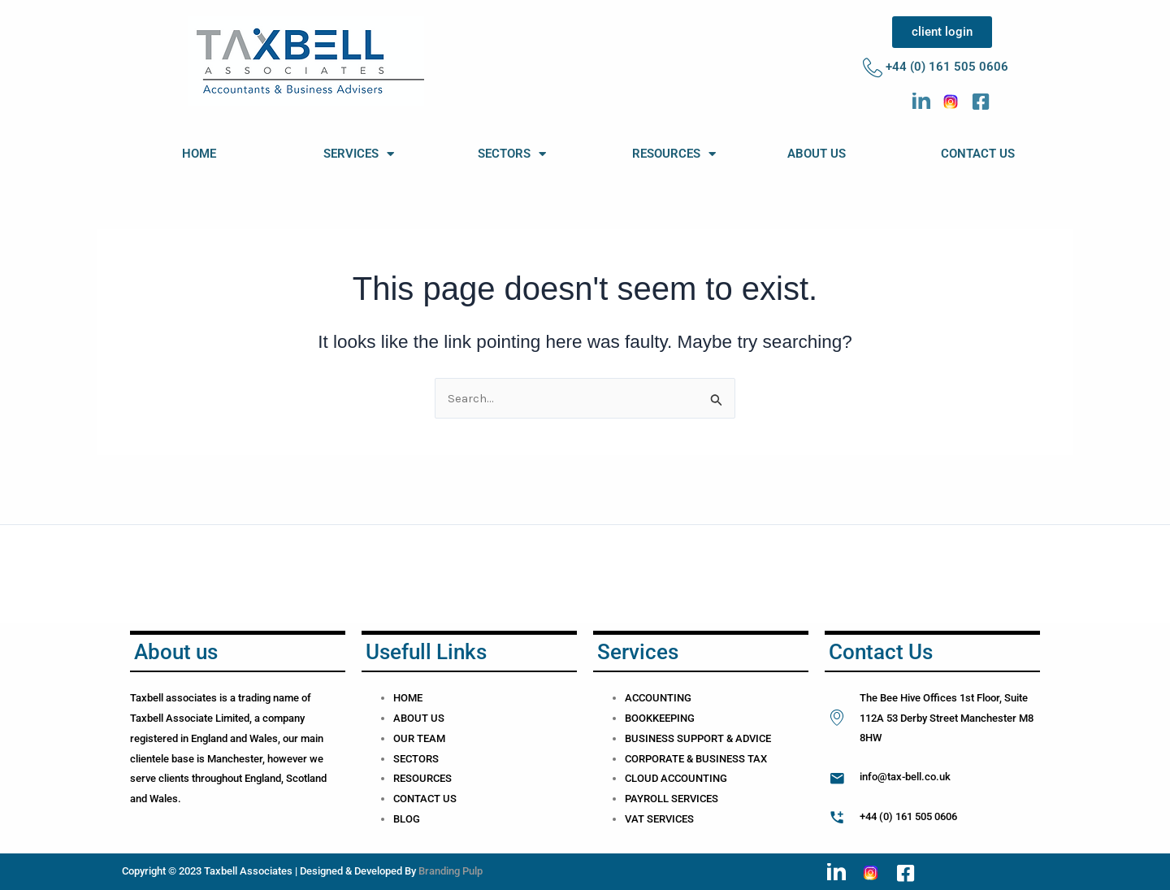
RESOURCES (422, 778)
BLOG (406, 819)
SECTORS (416, 759)
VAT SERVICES (659, 819)
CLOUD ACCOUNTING (676, 778)
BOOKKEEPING (660, 718)
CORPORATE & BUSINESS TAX (696, 759)
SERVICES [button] (358, 154)
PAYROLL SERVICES (671, 798)
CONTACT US (978, 153)
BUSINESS (651, 738)
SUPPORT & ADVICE (724, 738)
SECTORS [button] (512, 154)
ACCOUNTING (658, 698)
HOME (199, 153)
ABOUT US (816, 153)
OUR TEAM (419, 738)
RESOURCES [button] (674, 154)
